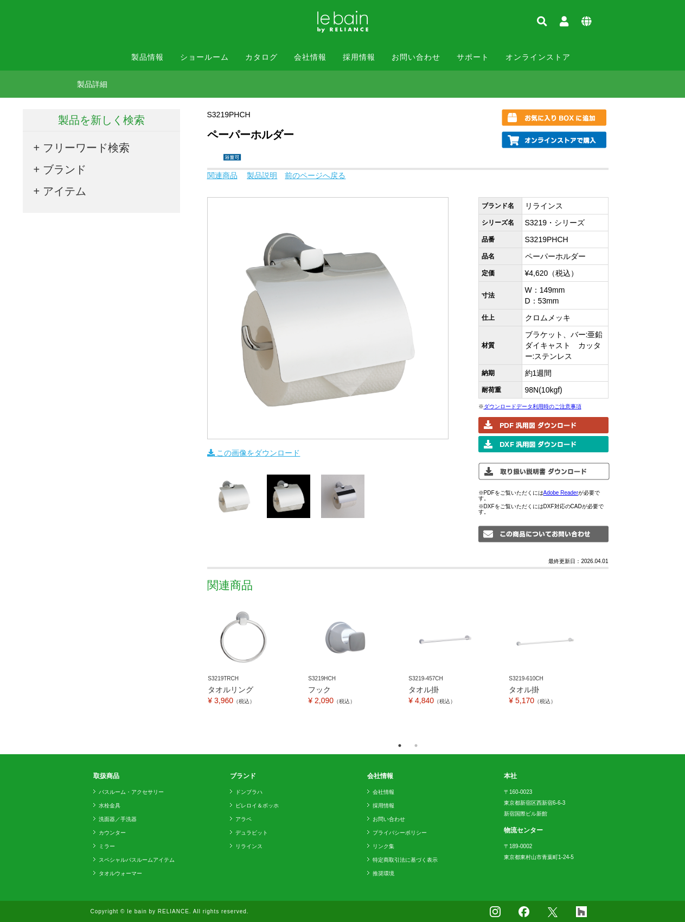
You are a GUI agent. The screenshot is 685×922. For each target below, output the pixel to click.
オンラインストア (538, 57)
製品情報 (147, 57)
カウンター (112, 833)
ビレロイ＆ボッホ (257, 806)
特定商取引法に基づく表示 (405, 860)
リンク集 (383, 846)
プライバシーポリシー (400, 833)
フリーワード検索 (86, 148)
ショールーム (204, 57)
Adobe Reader (561, 493)
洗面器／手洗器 (118, 819)
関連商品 (222, 175)
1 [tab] (399, 745)
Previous (199, 669)
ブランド (64, 169)
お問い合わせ (416, 57)
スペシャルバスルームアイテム (137, 860)
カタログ (261, 57)
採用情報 (359, 57)
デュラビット (251, 833)
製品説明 (262, 175)
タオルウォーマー (120, 873)
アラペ (243, 819)
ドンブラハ (249, 792)
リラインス (249, 846)
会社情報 (310, 57)
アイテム (64, 191)
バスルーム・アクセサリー (131, 792)
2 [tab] (416, 745)
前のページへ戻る (315, 175)
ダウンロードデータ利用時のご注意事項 (532, 406)
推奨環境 (383, 873)
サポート (473, 57)
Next (616, 669)
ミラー (107, 846)
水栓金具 (109, 806)
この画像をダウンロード (253, 453)
